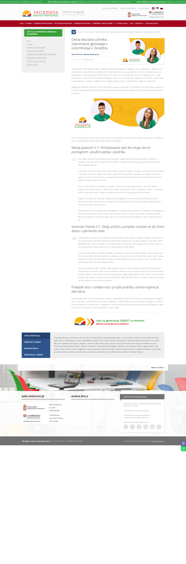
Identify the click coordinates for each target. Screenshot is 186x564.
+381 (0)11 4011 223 (131, 406)
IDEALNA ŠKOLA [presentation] (31, 348)
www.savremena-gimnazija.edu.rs (136, 422)
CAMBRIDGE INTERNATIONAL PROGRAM (41, 54)
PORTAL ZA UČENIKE (110, 8)
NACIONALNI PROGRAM (35, 51)
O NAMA (30, 44)
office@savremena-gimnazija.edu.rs (137, 415)
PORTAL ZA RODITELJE (128, 8)
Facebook (126, 427)
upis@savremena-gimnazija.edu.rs (136, 417)
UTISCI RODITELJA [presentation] (32, 335)
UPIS (28, 41)
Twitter (132, 427)
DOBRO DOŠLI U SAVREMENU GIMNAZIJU (68, 441)
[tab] (36, 336)
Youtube (152, 427)
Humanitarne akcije (102, 32)
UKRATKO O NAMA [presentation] (32, 342)
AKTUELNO (79, 32)
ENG (153, 8)
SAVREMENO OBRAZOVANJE (37, 58)
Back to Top (156, 368)
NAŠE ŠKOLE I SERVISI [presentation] (33, 354)
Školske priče (89, 32)
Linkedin (145, 427)
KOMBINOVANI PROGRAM (36, 48)
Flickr (159, 427)
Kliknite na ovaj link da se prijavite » (112, 324)
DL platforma (143, 8)
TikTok (139, 427)
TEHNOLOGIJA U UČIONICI (36, 61)
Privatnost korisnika (157, 441)
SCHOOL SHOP (32, 65)
